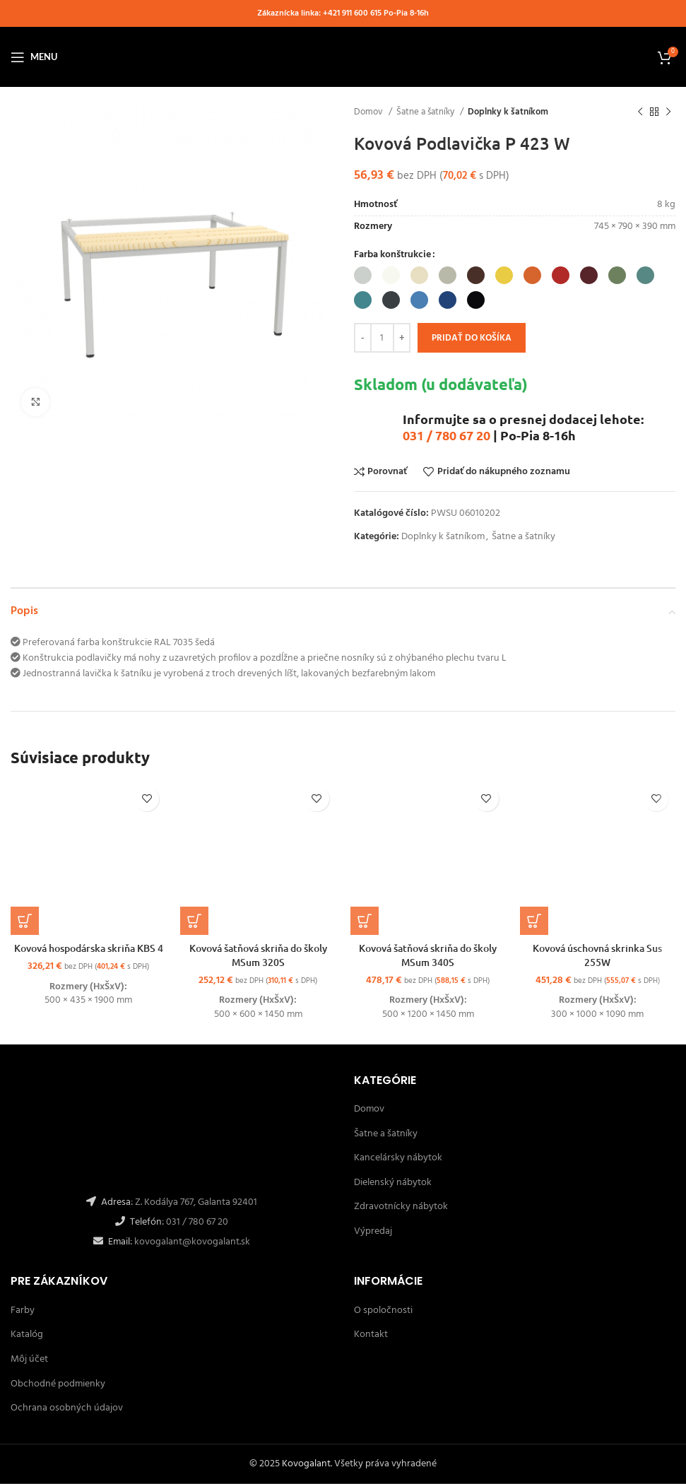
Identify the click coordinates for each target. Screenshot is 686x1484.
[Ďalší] (668, 112)
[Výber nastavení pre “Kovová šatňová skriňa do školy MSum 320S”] (194, 921)
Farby (23, 1310)
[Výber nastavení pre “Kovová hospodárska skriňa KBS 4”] (25, 921)
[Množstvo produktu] (382, 338)
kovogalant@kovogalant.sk (191, 1242)
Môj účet (29, 1359)
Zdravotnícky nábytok (401, 1207)
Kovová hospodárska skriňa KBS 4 (88, 948)
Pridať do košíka (471, 338)
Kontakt (371, 1334)
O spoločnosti (383, 1310)
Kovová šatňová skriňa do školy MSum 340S (428, 955)
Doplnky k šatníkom (508, 112)
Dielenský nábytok (393, 1182)
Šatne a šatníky (426, 112)
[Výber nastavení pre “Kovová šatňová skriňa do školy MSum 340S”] (364, 921)
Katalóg (27, 1334)
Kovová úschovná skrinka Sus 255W (597, 955)
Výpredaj (373, 1231)
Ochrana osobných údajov (67, 1408)
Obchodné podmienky (58, 1384)
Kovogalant (306, 1464)
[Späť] (640, 112)
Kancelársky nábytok (398, 1158)
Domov (369, 112)
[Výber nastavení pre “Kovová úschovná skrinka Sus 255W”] (534, 921)
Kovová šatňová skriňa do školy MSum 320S (258, 955)
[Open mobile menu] (34, 57)
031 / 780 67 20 (446, 435)
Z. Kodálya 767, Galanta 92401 (196, 1202)
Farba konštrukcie (392, 255)
